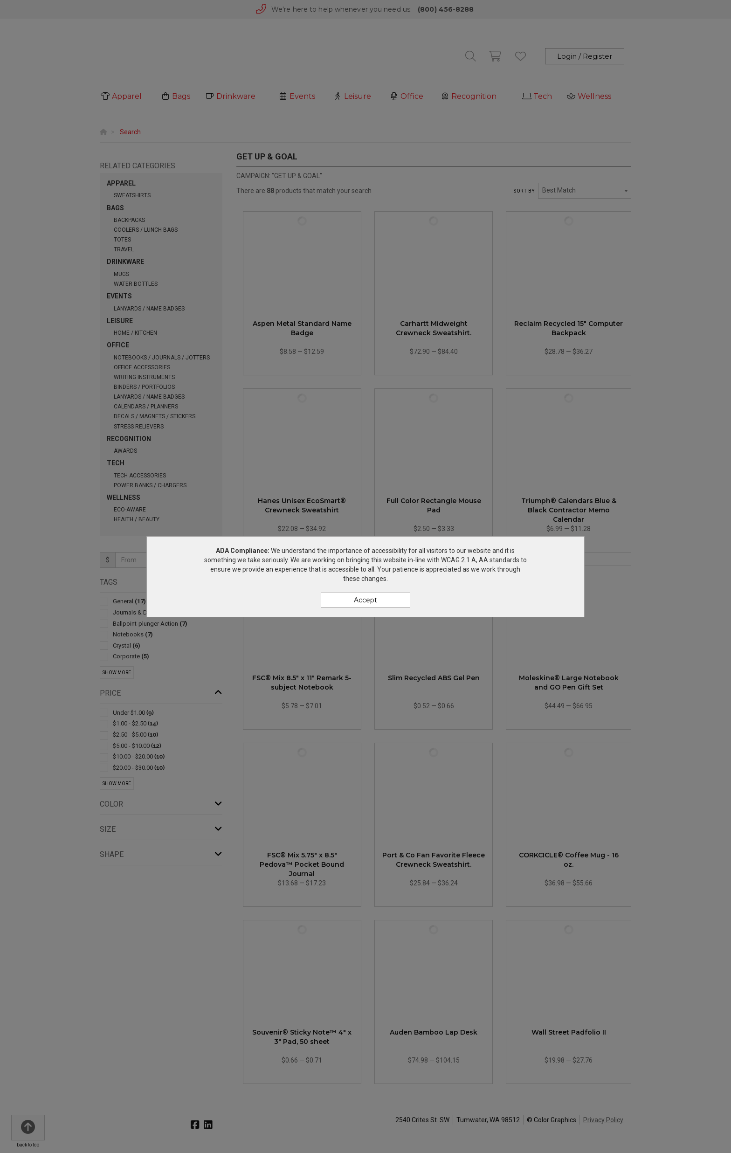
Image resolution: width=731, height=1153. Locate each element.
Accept (365, 600)
